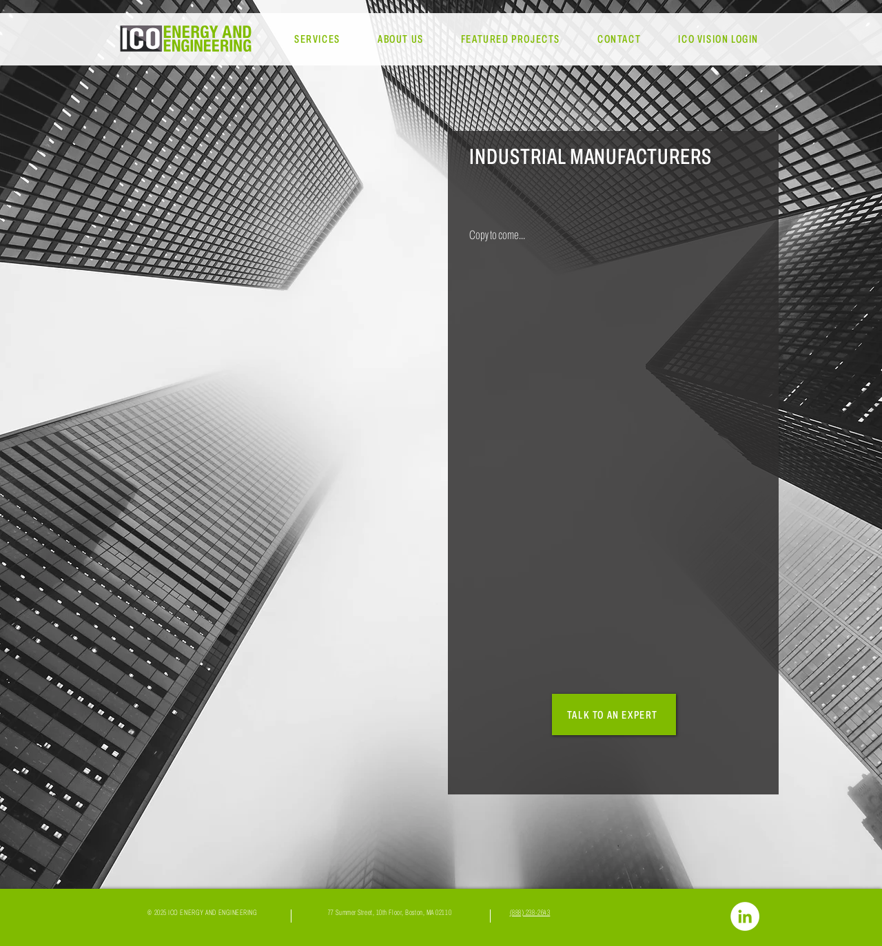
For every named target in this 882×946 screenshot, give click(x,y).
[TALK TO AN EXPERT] (614, 714)
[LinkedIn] (744, 916)
